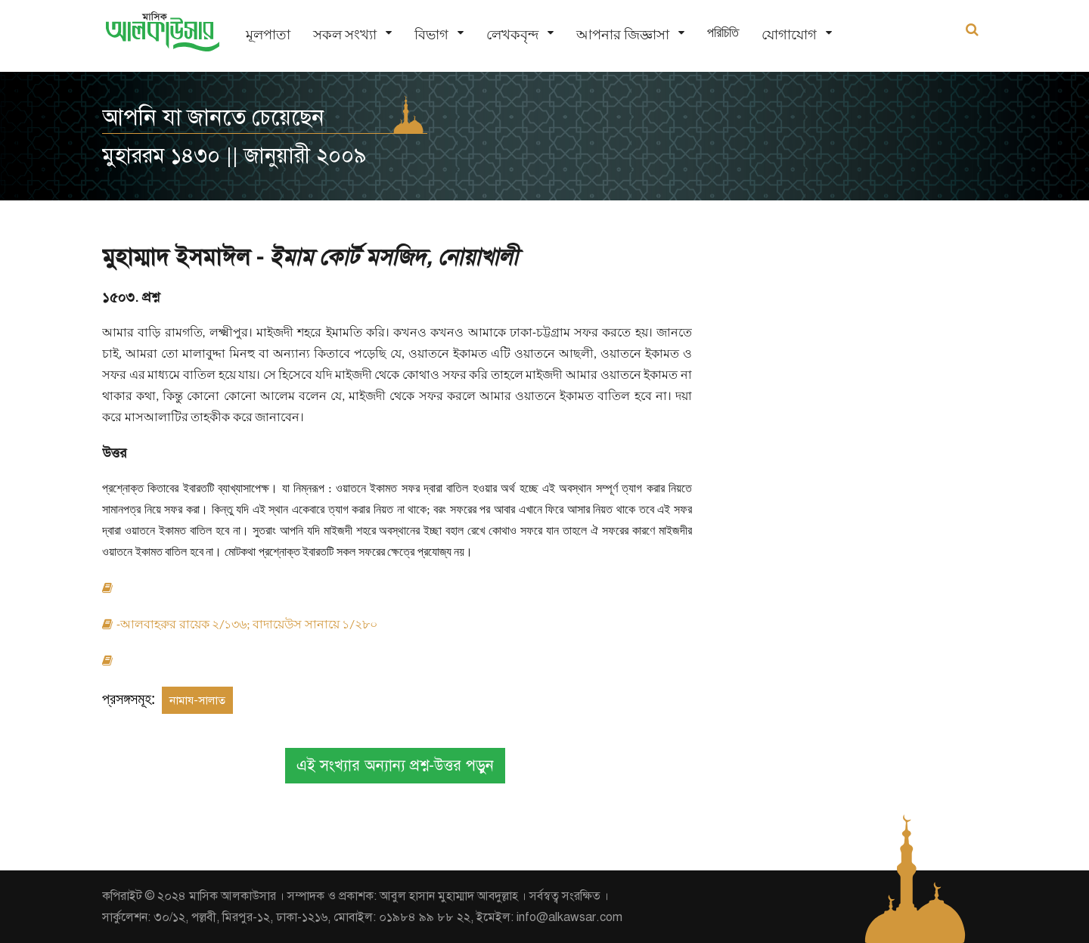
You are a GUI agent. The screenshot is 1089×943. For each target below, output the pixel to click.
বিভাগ (431, 34)
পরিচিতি (723, 32)
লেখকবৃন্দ (512, 34)
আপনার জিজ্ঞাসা (622, 34)
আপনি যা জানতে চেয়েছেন (213, 117)
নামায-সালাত (197, 700)
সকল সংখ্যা (345, 34)
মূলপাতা (268, 34)
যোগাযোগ (789, 34)
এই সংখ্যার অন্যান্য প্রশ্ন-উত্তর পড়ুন (395, 765)
